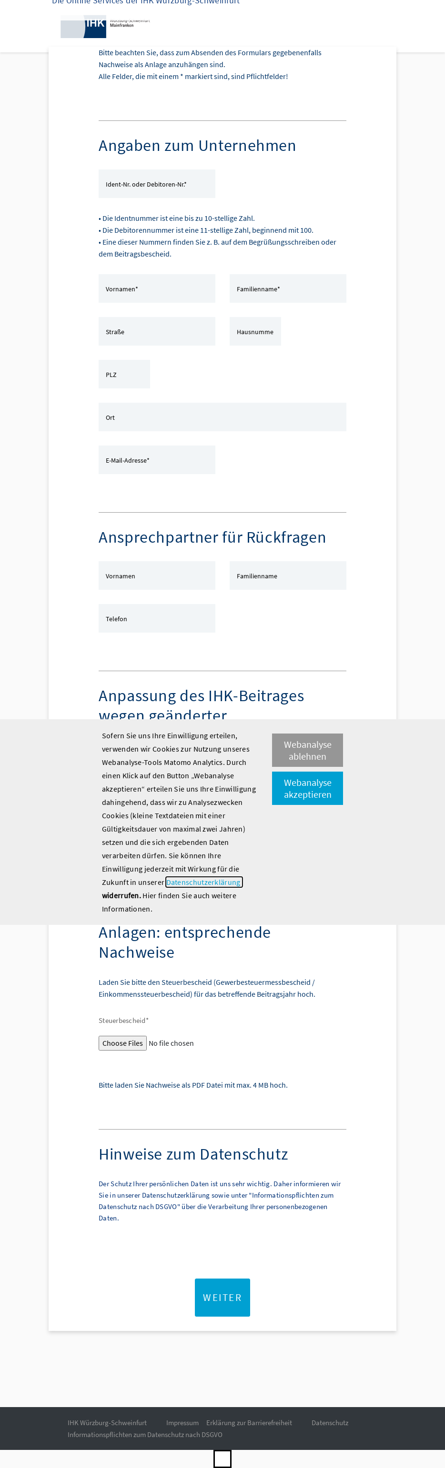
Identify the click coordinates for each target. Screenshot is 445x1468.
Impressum (182, 1422)
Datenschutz (330, 1422)
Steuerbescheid (124, 1020)
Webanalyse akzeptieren (308, 788)
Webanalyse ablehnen (308, 750)
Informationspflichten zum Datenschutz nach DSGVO (145, 1434)
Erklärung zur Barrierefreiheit (249, 1422)
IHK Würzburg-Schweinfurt (107, 1422)
